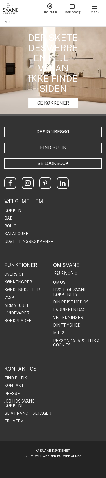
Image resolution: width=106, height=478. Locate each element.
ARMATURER (17, 305)
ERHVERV (13, 421)
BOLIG (10, 226)
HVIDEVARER (16, 313)
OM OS (59, 282)
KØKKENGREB (18, 282)
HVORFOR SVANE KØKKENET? (69, 292)
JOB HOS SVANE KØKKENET (19, 403)
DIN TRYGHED (67, 325)
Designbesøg (53, 131)
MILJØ (58, 333)
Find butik (53, 147)
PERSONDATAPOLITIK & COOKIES (76, 343)
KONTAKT (14, 386)
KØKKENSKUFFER (22, 290)
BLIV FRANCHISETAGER (27, 413)
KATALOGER (16, 234)
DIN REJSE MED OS (71, 302)
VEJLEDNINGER (68, 318)
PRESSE (12, 394)
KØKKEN (12, 210)
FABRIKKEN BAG (69, 310)
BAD (8, 218)
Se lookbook (53, 163)
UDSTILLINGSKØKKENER (28, 242)
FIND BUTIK (15, 378)
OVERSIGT (14, 274)
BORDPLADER (18, 321)
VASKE (10, 298)
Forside (9, 21)
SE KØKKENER (53, 103)
